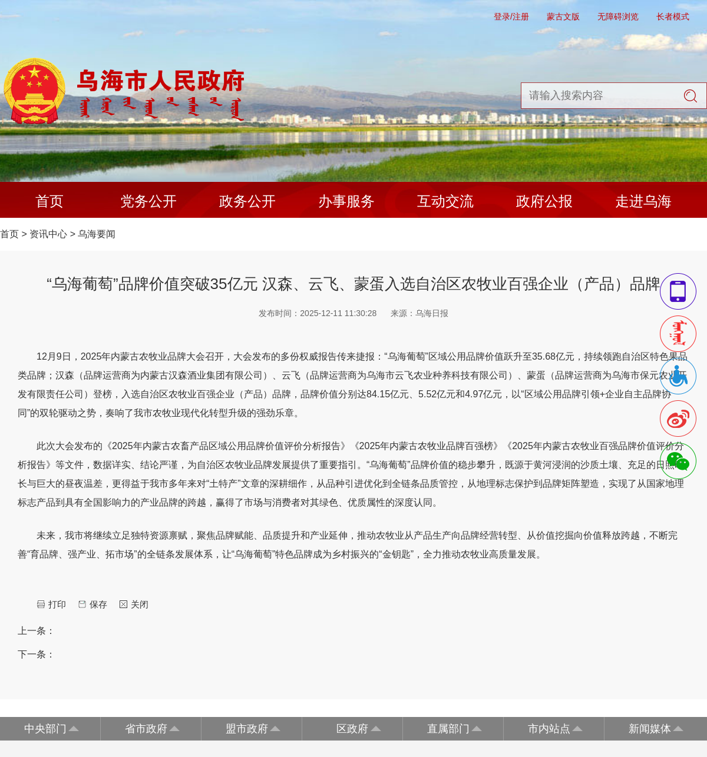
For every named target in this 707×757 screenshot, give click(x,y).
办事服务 (346, 201)
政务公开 (247, 201)
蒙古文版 (563, 16)
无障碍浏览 (618, 16)
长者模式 (672, 16)
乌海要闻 (96, 234)
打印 (57, 604)
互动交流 (445, 201)
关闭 (139, 604)
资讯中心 (48, 234)
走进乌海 (643, 201)
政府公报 (544, 201)
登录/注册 (511, 16)
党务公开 (148, 201)
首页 (49, 201)
